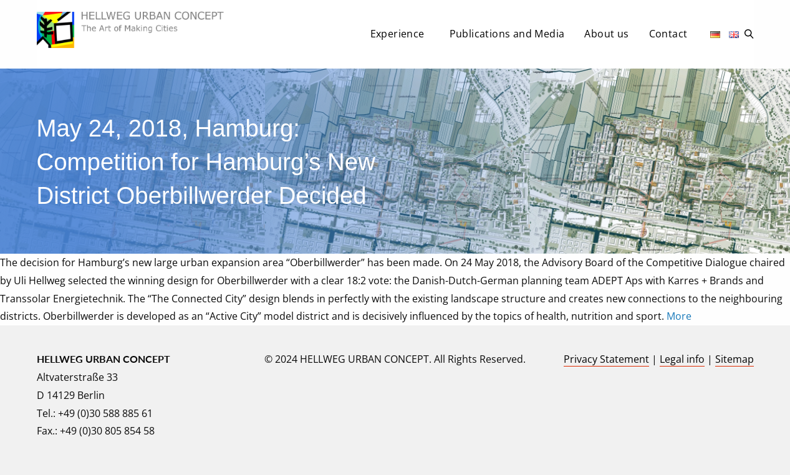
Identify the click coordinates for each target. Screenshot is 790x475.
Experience (397, 34)
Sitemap (734, 359)
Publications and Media (507, 34)
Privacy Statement (606, 359)
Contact (668, 34)
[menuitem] (400, 37)
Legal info (682, 359)
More (679, 316)
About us (606, 34)
